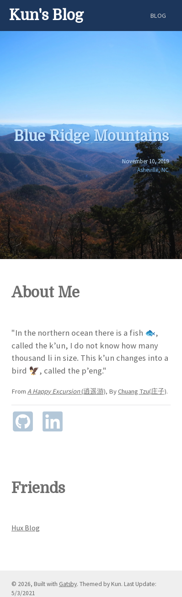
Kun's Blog (46, 15)
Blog (158, 15)
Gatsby (68, 584)
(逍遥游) (66, 391)
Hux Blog (25, 527)
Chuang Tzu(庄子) (142, 391)
